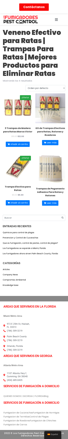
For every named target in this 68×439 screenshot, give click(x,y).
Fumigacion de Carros (15, 424)
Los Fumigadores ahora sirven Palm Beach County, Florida (30, 253)
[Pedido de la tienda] (45, 88)
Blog (46, 396)
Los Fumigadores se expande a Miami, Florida (24, 248)
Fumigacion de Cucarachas (18, 412)
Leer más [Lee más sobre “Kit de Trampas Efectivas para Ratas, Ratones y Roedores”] (52, 142)
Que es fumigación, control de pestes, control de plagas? (30, 243)
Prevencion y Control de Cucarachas (20, 237)
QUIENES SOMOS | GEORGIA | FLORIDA (23, 396)
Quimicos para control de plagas (18, 232)
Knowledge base (10, 285)
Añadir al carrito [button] (19, 144)
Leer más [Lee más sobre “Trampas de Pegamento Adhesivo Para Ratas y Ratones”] (52, 203)
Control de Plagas (39, 416)
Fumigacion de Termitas (16, 416)
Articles (6, 269)
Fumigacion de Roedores (16, 420)
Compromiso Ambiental (14, 279)
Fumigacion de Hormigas (46, 412)
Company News (10, 274)
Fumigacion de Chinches (43, 420)
